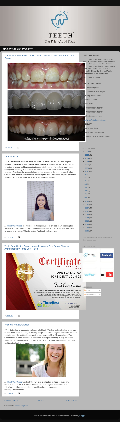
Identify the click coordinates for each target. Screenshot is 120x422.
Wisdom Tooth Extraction (16, 324)
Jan (86, 197)
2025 (87, 155)
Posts (87, 290)
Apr (86, 187)
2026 (87, 152)
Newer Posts (11, 400)
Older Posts (70, 400)
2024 (87, 158)
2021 (87, 168)
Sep (86, 181)
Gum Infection (11, 156)
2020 (87, 171)
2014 (87, 218)
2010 (87, 231)
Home (41, 400)
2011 (87, 228)
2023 (87, 161)
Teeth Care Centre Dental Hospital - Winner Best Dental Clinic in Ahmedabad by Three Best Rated (36, 247)
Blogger (82, 416)
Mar (86, 191)
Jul (85, 184)
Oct (86, 177)
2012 (87, 224)
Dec (86, 174)
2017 (87, 208)
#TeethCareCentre (14, 226)
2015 (87, 214)
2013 (87, 221)
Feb (86, 194)
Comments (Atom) (21, 406)
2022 (87, 165)
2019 (87, 201)
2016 (87, 211)
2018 (87, 205)
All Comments (90, 295)
